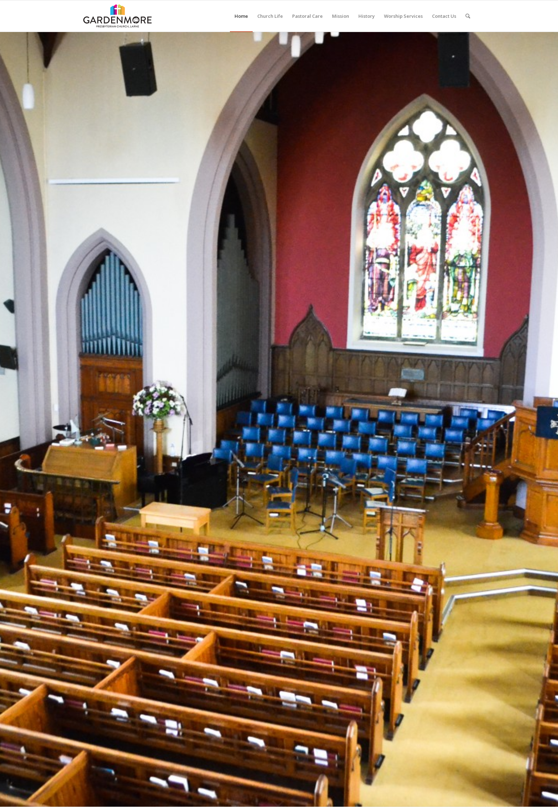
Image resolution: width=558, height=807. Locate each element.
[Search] (468, 16)
